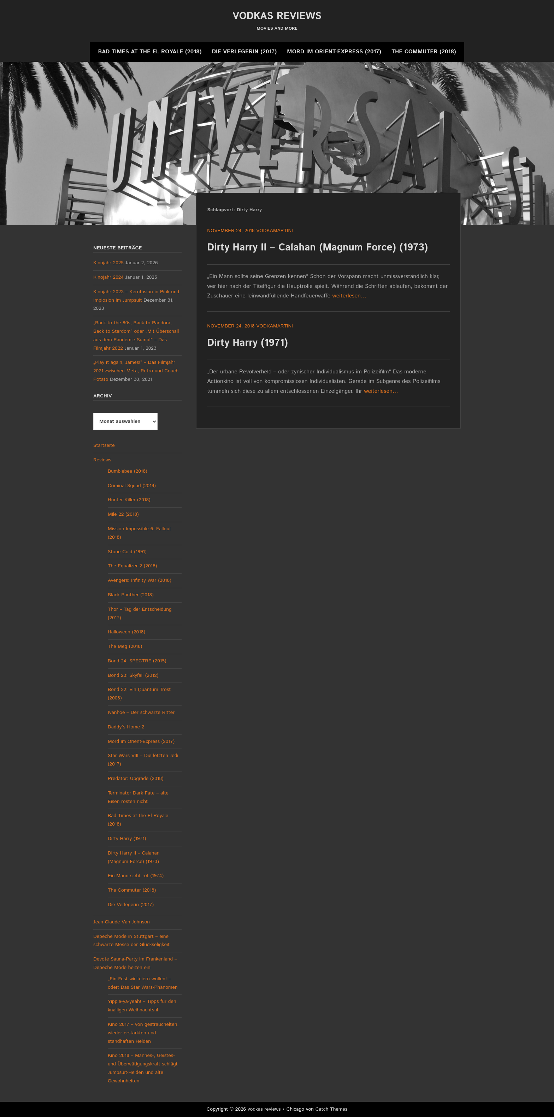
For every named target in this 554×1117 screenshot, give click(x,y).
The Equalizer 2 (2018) (132, 565)
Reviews (102, 459)
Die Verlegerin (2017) (244, 52)
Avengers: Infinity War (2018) (139, 580)
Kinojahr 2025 (108, 262)
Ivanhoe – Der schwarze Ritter (141, 712)
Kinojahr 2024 (108, 277)
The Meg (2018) (125, 646)
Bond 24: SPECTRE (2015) (137, 660)
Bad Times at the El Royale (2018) (149, 52)
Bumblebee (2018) (127, 471)
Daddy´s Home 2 (126, 727)
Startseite (104, 445)
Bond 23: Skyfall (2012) (133, 675)
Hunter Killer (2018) (129, 499)
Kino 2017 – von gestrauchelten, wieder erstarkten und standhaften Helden (143, 1033)
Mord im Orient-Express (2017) (334, 52)
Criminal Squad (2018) (132, 485)
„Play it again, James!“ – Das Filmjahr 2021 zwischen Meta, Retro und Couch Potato (135, 371)
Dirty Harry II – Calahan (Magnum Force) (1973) (317, 248)
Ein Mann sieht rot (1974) (136, 875)
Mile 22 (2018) (123, 514)
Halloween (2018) (126, 632)
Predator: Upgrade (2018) (136, 778)
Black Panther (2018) (131, 594)
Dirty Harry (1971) (247, 343)
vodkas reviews (277, 16)
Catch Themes (332, 1109)
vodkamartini (274, 230)
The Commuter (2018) (423, 52)
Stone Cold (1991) (127, 551)
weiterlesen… (349, 296)
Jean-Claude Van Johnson (121, 922)
